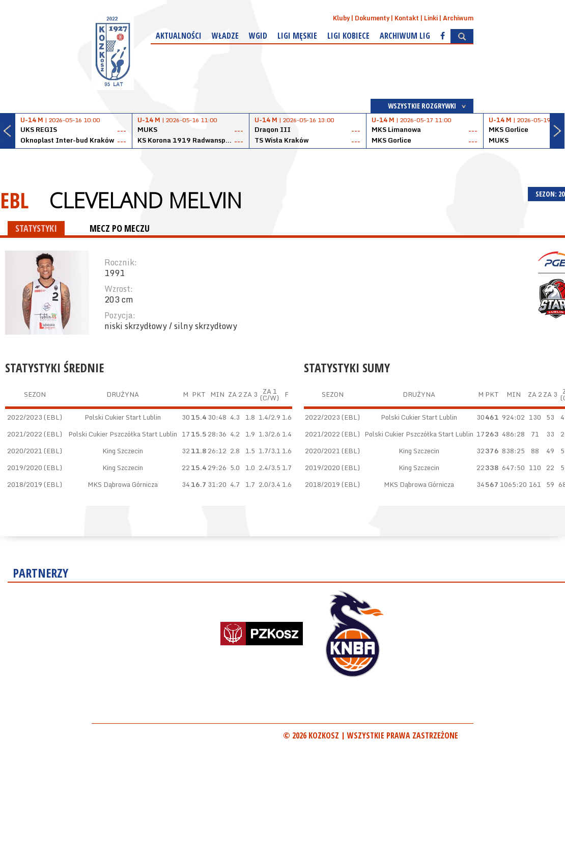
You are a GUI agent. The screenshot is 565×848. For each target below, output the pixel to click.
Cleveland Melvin (145, 200)
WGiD (258, 35)
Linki (431, 18)
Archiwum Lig (405, 35)
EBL (14, 199)
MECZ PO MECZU (120, 228)
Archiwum (458, 18)
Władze (225, 35)
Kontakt (406, 18)
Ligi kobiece (348, 35)
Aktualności (179, 35)
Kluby (341, 18)
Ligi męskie (297, 35)
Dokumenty (372, 18)
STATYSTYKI (36, 228)
